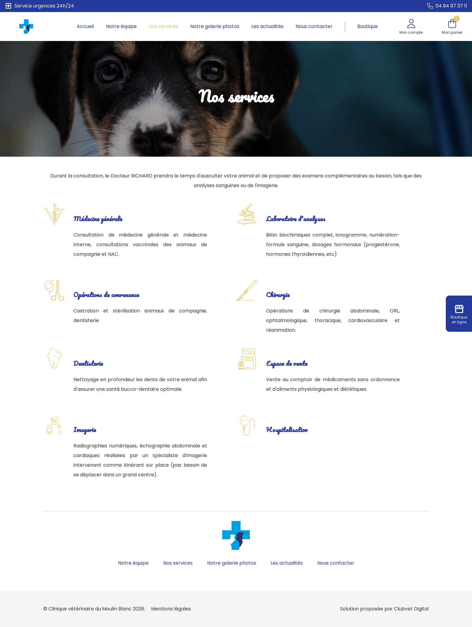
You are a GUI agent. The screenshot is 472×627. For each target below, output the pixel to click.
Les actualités (267, 26)
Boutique (367, 26)
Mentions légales (171, 608)
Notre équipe (121, 26)
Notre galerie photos (214, 26)
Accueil (85, 26)
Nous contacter (314, 26)
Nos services (163, 26)
